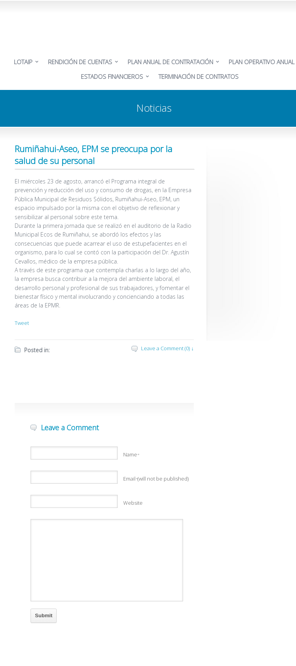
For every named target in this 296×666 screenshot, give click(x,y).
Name (131, 454)
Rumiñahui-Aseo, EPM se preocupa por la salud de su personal (93, 154)
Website (133, 502)
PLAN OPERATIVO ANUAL (261, 62)
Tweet (22, 322)
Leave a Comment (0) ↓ (167, 348)
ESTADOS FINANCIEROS (112, 76)
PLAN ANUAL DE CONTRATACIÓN (170, 62)
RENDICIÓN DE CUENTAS (80, 62)
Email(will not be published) (156, 478)
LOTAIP (23, 62)
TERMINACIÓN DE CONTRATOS (199, 76)
